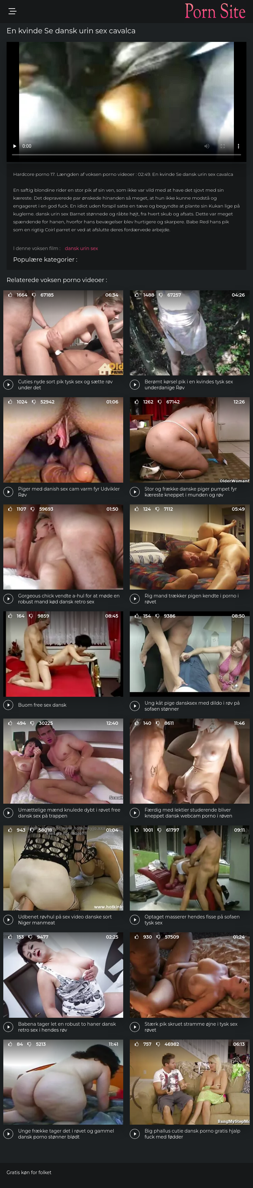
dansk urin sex (81, 248)
